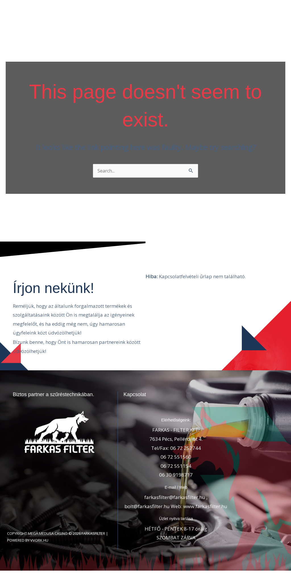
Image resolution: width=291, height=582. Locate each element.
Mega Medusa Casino (48, 538)
